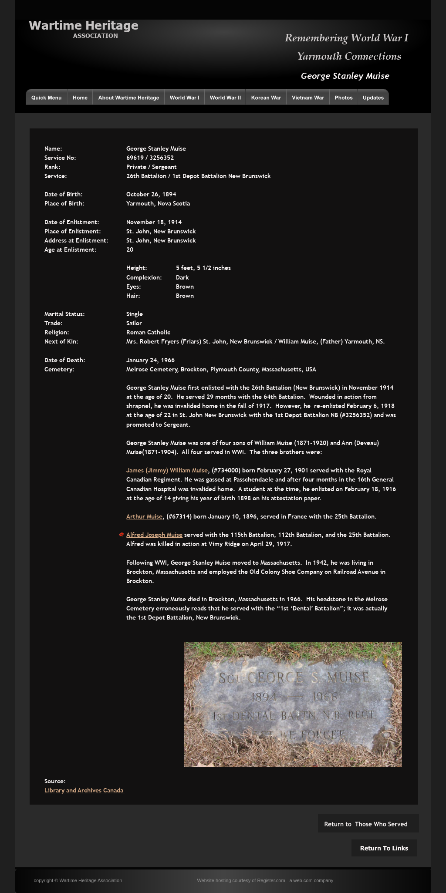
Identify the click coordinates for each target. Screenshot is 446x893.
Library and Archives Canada (84, 790)
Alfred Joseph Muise (154, 535)
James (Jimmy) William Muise (167, 470)
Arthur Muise (144, 516)
